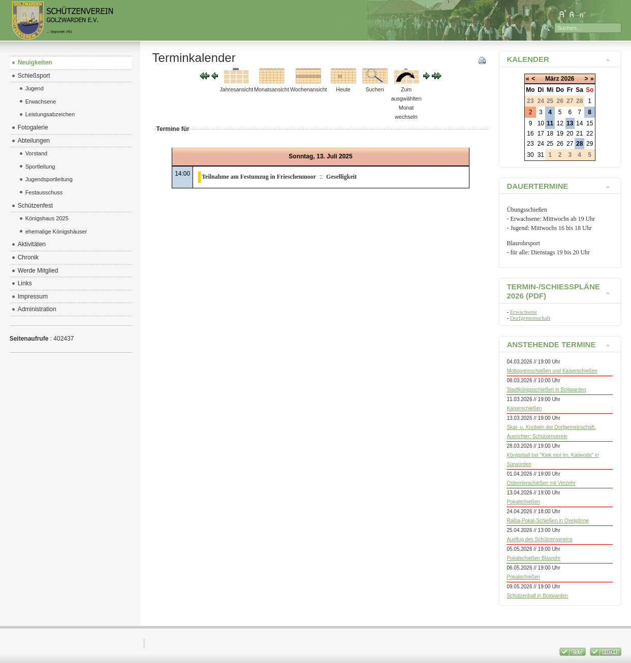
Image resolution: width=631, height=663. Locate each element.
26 (559, 143)
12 (559, 123)
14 (579, 123)
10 (541, 123)
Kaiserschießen (524, 408)
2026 (568, 78)
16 (530, 133)
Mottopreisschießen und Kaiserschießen (552, 371)
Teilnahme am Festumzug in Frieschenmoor (259, 176)
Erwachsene (523, 312)
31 (541, 154)
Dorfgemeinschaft (530, 318)
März (552, 78)
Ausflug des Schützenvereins (539, 539)
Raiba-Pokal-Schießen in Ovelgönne (548, 520)
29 (589, 143)
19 (559, 133)
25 (550, 143)
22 (589, 133)
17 (541, 133)
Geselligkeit (341, 176)
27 (569, 143)
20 (569, 133)
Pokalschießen (523, 502)
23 (530, 143)
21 (579, 133)
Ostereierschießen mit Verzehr (541, 483)
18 (550, 133)
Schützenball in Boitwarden (537, 596)
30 (530, 154)
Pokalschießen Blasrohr (533, 558)
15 (589, 123)
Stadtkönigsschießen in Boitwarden (546, 389)
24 (541, 143)
